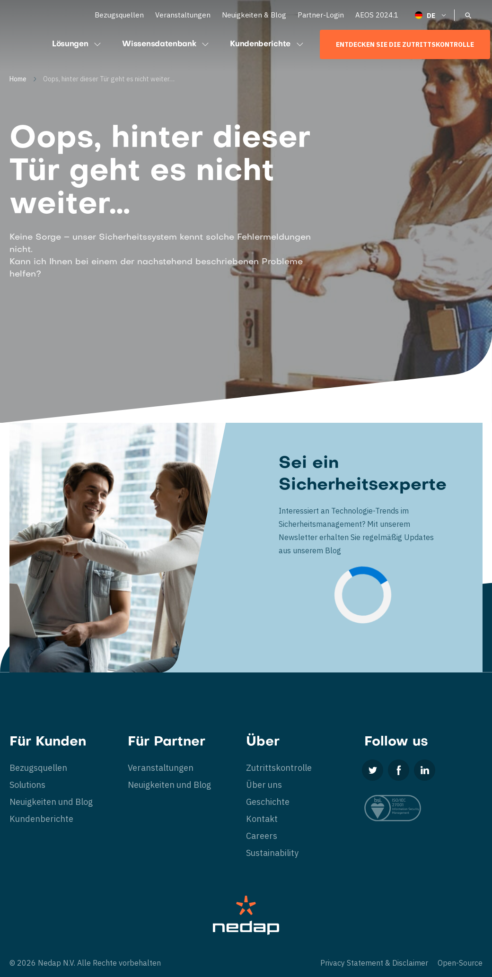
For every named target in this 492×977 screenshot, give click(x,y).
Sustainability (272, 852)
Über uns (264, 784)
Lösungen (77, 44)
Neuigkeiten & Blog (254, 14)
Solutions (27, 784)
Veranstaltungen (183, 14)
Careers (261, 835)
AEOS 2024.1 (376, 14)
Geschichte (268, 801)
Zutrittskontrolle (279, 767)
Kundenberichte (268, 44)
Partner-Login (321, 14)
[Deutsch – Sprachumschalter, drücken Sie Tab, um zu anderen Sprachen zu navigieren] (431, 15)
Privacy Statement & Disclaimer (374, 963)
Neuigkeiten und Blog (51, 801)
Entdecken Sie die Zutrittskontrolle (405, 44)
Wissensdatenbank (166, 44)
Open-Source (460, 963)
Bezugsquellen (119, 14)
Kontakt (262, 818)
